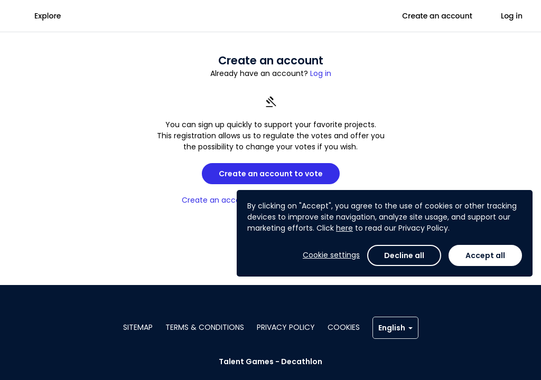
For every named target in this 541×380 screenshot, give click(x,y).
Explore (47, 16)
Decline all (404, 255)
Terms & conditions (204, 327)
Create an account (437, 16)
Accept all (485, 255)
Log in (512, 16)
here (344, 228)
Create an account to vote (271, 173)
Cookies (344, 327)
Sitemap (138, 327)
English (395, 327)
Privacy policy (286, 327)
